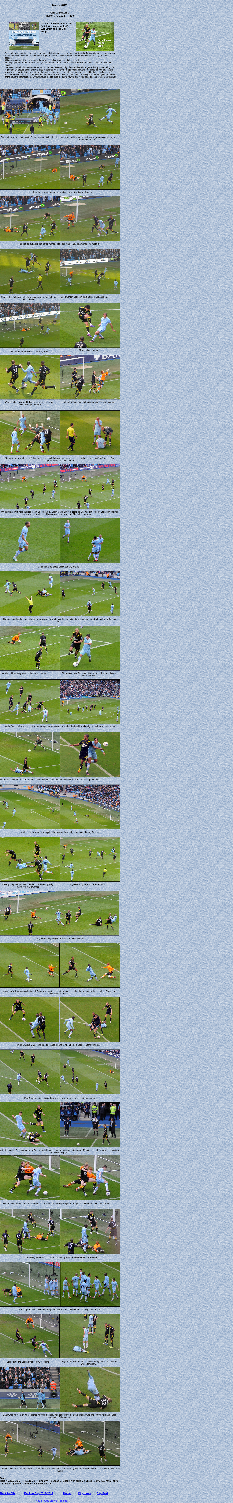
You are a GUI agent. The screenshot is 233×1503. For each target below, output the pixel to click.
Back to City (7, 1493)
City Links (84, 1493)
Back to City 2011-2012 (38, 1493)
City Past (102, 1493)
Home (67, 1493)
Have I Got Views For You (52, 1500)
